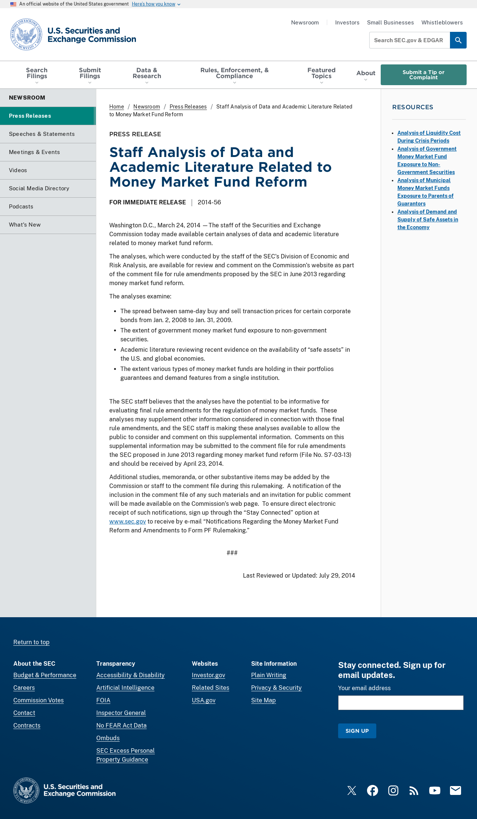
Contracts (26, 725)
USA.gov (204, 700)
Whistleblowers (442, 22)
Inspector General (121, 712)
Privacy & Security (276, 687)
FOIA (103, 700)
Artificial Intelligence (125, 687)
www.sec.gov (127, 521)
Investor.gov (208, 675)
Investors (347, 22)
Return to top (31, 642)
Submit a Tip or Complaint (423, 74)
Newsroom (305, 22)
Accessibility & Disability (130, 675)
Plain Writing (268, 675)
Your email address (364, 688)
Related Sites (210, 687)
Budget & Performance (44, 675)
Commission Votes (38, 700)
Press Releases (188, 107)
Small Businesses (390, 22)
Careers (24, 687)
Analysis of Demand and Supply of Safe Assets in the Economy (427, 219)
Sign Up (357, 731)
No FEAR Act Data (121, 725)
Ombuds (108, 738)
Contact (24, 712)
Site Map (263, 700)
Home (116, 107)
